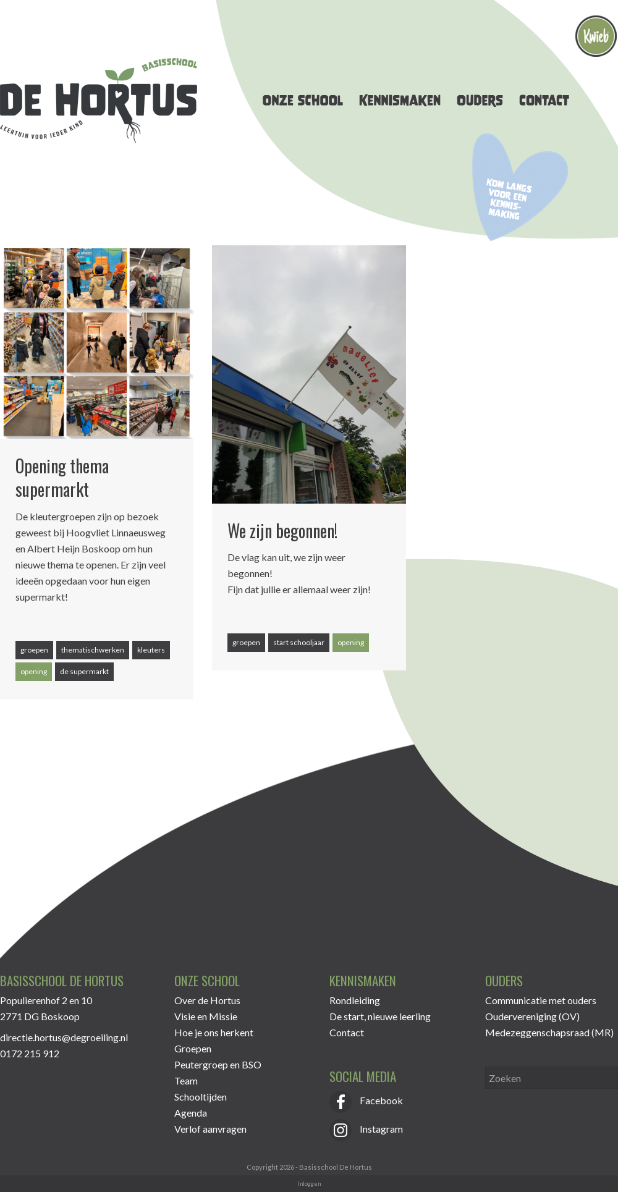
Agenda (190, 1112)
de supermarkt (84, 671)
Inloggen (309, 1183)
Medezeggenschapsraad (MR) (549, 1032)
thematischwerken (92, 649)
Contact (346, 1032)
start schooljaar (298, 642)
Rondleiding (354, 1000)
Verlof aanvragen (210, 1129)
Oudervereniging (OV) (532, 1016)
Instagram (366, 1129)
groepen (34, 649)
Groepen (192, 1048)
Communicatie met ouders (540, 1000)
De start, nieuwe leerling (380, 1016)
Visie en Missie (205, 1016)
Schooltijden (200, 1096)
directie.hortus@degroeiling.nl (64, 1037)
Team (186, 1080)
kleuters (151, 649)
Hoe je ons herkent (213, 1032)
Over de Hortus (207, 1000)
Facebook (366, 1100)
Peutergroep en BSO (217, 1064)
